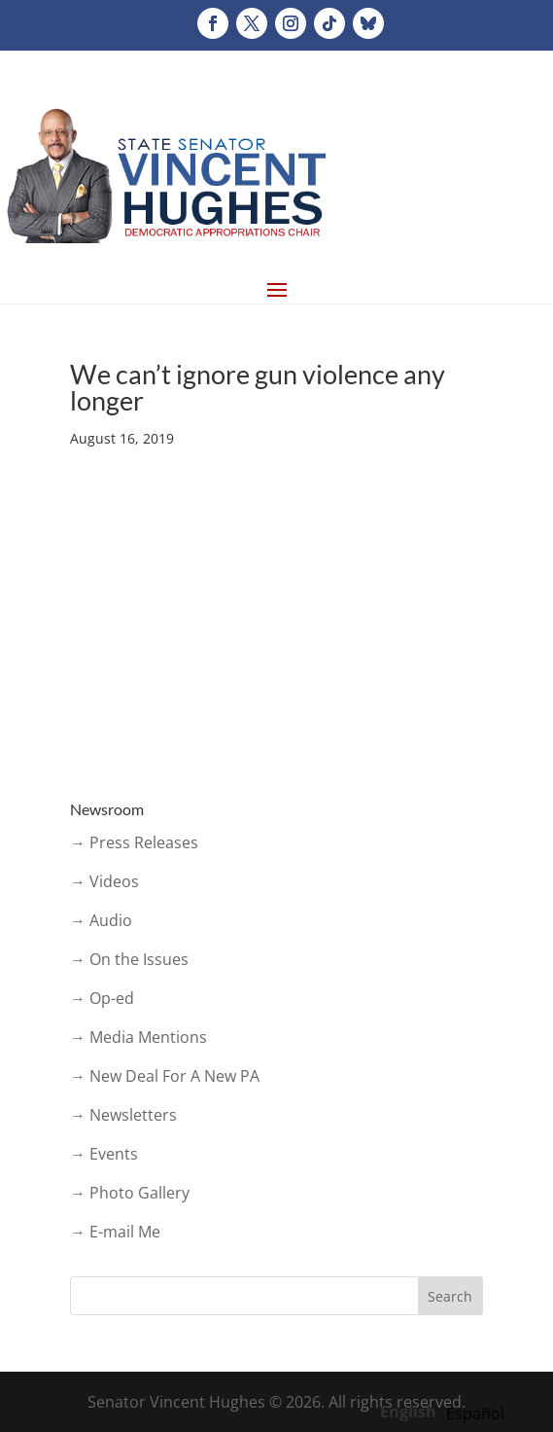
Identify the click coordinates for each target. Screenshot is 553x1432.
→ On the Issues (129, 959)
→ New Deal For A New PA (164, 1076)
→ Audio (101, 920)
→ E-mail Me (115, 1231)
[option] (475, 1413)
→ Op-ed (102, 998)
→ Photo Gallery (130, 1192)
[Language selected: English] (447, 1410)
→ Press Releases (134, 842)
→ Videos (104, 881)
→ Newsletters (123, 1115)
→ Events (104, 1153)
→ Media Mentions (138, 1037)
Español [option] (475, 1413)
